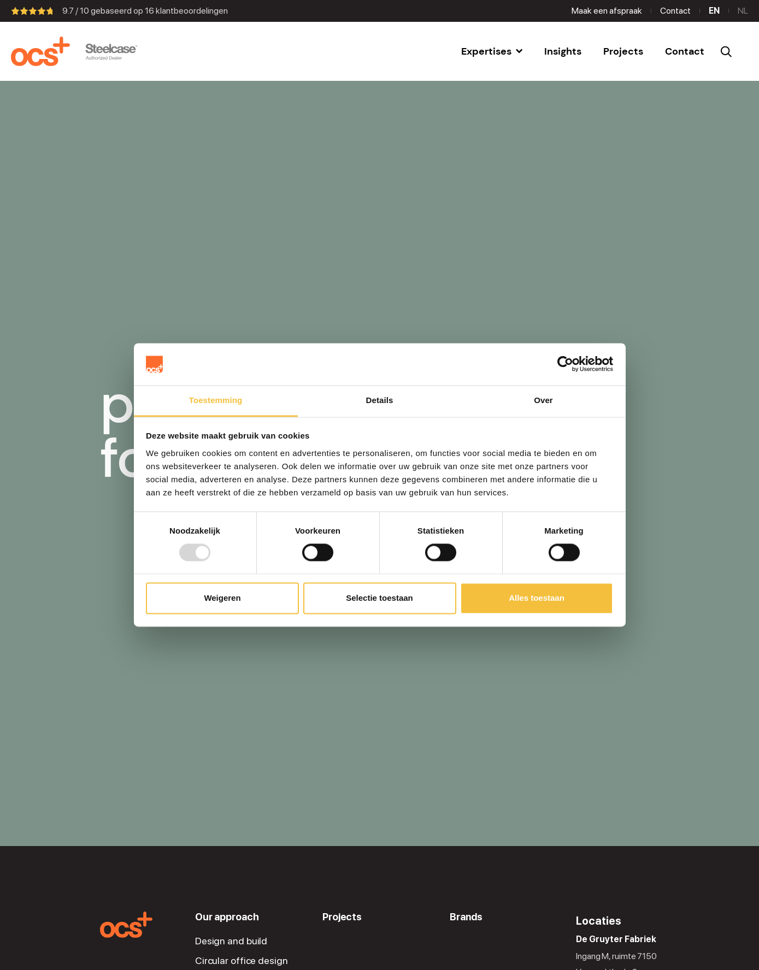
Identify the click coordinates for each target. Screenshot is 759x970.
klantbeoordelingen (186, 10)
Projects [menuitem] (342, 917)
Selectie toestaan (379, 597)
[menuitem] (491, 51)
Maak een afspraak (607, 10)
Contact (675, 10)
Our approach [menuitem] (227, 917)
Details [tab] (379, 400)
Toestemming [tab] (216, 400)
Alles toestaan (536, 597)
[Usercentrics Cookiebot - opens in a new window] (565, 364)
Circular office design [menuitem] (241, 960)
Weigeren (222, 597)
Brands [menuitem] (466, 917)
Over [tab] (543, 400)
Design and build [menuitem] (231, 941)
